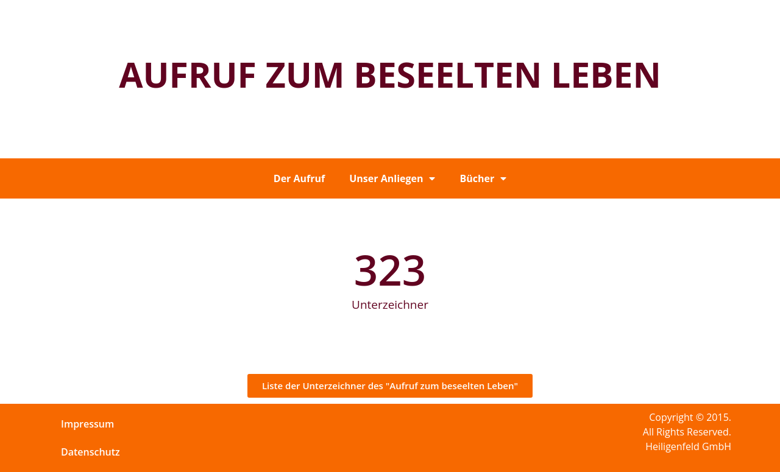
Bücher (482, 178)
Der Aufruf (299, 178)
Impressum (87, 424)
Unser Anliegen (392, 178)
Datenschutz (90, 452)
